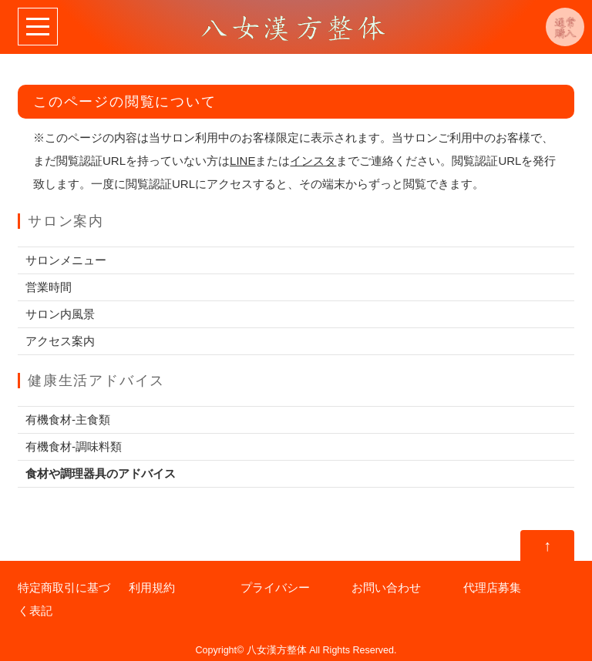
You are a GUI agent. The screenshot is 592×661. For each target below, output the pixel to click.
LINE (242, 160)
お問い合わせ (386, 587)
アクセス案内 (60, 340)
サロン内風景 (60, 313)
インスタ (313, 160)
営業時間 (48, 287)
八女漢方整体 (277, 650)
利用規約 (152, 587)
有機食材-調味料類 (73, 446)
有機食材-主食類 (67, 419)
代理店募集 (492, 587)
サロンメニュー (65, 260)
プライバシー (275, 587)
